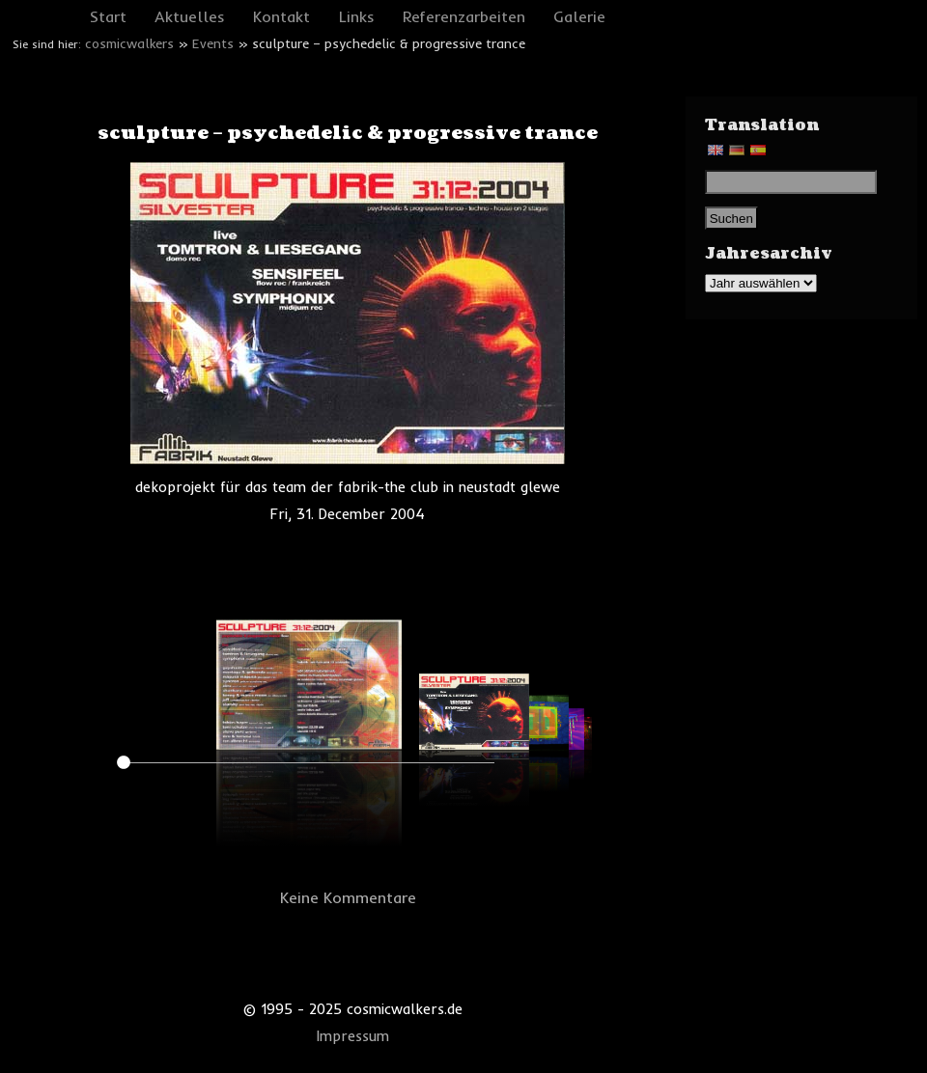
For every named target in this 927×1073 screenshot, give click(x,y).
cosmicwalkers (129, 43)
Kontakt (281, 16)
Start (108, 16)
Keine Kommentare (348, 897)
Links (357, 16)
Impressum (353, 1036)
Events (213, 43)
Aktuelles (189, 16)
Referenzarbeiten (464, 16)
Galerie (579, 16)
